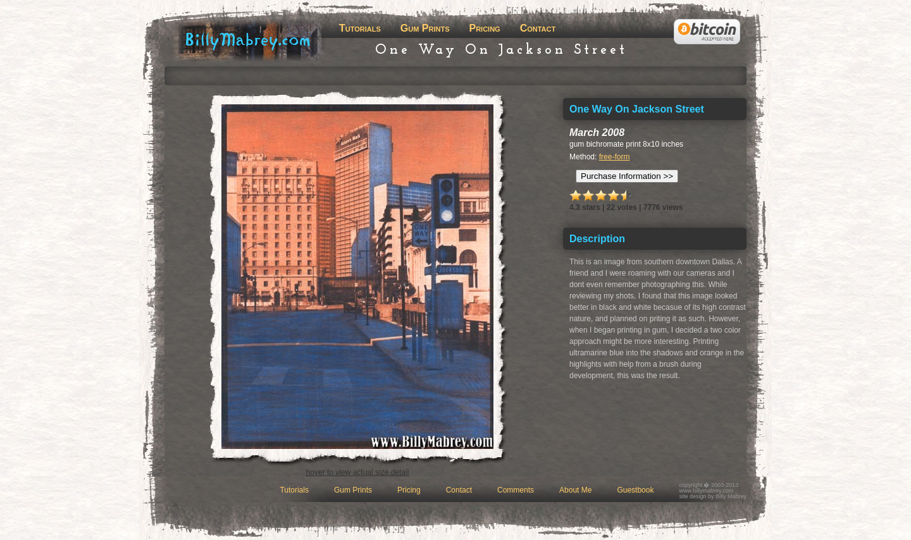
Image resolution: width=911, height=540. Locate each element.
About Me (575, 490)
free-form (614, 156)
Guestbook (635, 490)
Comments (515, 490)
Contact (538, 28)
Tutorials (360, 28)
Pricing (484, 28)
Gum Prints (425, 28)
